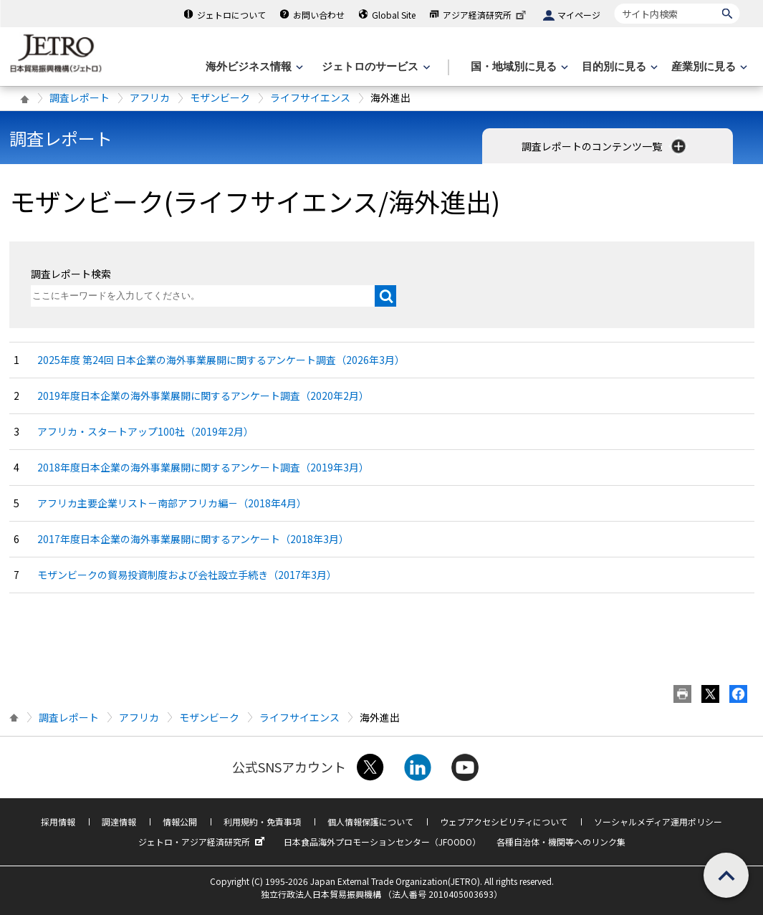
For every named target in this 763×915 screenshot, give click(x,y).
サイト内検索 (614, 3)
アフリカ (150, 97)
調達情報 (119, 821)
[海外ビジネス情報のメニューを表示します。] (253, 67)
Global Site (394, 15)
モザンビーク (220, 97)
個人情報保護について (370, 821)
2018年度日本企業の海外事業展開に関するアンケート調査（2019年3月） (203, 467)
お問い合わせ (319, 15)
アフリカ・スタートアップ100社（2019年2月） (145, 431)
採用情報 (58, 821)
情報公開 (180, 821)
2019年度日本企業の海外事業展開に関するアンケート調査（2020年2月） (203, 395)
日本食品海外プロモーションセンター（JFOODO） (382, 841)
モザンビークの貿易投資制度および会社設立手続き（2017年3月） (187, 574)
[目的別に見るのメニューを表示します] (618, 67)
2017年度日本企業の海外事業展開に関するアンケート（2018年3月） (193, 539)
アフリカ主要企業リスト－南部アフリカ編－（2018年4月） (172, 503)
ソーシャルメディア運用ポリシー (658, 821)
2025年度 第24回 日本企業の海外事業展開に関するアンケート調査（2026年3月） (221, 360)
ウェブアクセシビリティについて (503, 821)
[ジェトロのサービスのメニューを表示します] (374, 67)
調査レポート (79, 97)
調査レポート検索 (71, 274)
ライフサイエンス (310, 97)
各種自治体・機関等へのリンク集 (560, 841)
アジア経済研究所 (486, 15)
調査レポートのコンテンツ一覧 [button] (605, 146)
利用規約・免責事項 (262, 821)
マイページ (578, 15)
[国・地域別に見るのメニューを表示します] (518, 67)
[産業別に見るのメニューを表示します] (707, 67)
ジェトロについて (231, 15)
